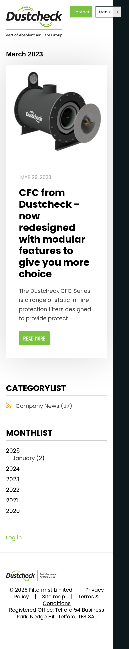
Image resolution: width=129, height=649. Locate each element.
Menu (104, 12)
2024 (13, 468)
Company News (44, 406)
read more (34, 338)
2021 (12, 500)
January (24, 458)
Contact (81, 12)
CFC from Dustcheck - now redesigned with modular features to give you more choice (54, 233)
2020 (13, 511)
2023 (12, 479)
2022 (12, 489)
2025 (56, 454)
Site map (53, 596)
